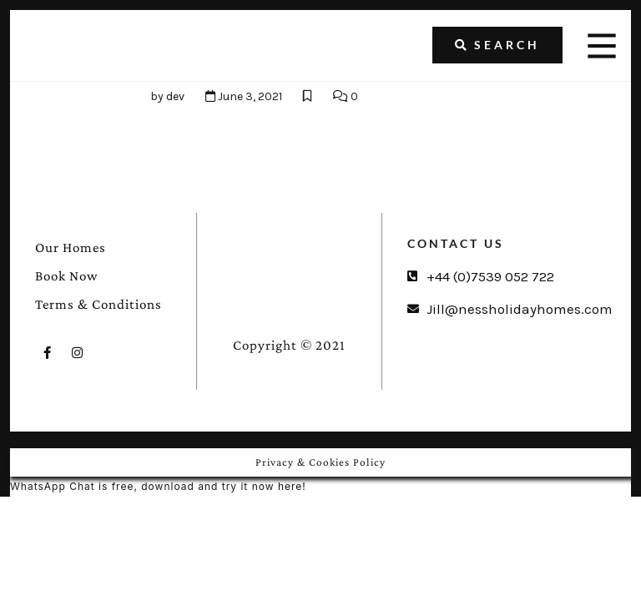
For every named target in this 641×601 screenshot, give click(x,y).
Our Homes (70, 247)
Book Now (66, 276)
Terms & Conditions (98, 304)
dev (175, 96)
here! (292, 486)
